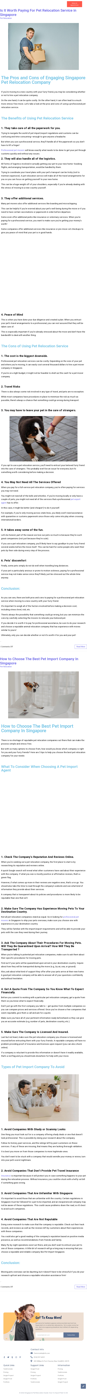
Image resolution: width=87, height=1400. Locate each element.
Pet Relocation (6, 18)
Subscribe (71, 1335)
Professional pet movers (13, 150)
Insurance (6, 1176)
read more (80, 647)
